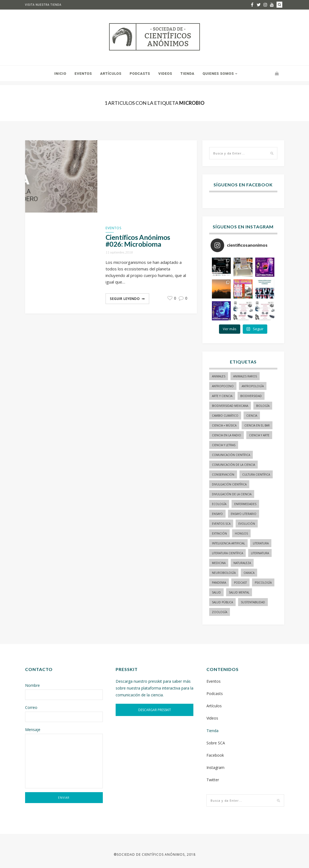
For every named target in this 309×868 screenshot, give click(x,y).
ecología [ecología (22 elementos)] (219, 504)
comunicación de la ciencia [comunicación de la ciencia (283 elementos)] (233, 465)
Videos (165, 73)
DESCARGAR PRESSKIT (154, 710)
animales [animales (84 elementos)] (218, 376)
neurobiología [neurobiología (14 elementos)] (224, 573)
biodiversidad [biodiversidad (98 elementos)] (251, 396)
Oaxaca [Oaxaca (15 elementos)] (249, 573)
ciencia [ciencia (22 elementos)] (251, 415)
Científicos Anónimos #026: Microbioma (138, 240)
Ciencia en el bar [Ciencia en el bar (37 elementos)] (257, 425)
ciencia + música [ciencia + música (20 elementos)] (224, 425)
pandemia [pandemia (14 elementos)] (219, 582)
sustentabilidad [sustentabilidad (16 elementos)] (253, 602)
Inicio (60, 73)
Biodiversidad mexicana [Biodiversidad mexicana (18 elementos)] (230, 406)
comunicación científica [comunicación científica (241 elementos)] (231, 455)
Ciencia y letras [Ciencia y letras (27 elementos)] (223, 445)
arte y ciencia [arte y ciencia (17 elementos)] (222, 396)
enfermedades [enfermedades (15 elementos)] (245, 504)
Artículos (110, 73)
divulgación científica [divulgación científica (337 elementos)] (229, 484)
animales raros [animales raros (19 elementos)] (245, 376)
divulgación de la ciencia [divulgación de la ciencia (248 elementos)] (231, 494)
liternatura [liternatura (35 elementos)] (260, 553)
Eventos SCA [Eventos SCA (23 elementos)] (221, 524)
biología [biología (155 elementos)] (262, 406)
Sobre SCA (215, 742)
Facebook (215, 755)
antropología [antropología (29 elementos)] (253, 386)
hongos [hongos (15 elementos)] (241, 533)
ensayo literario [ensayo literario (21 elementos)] (243, 514)
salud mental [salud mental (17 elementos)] (239, 592)
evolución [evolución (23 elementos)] (246, 524)
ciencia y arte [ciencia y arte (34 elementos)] (259, 435)
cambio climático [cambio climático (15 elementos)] (225, 415)
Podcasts (140, 73)
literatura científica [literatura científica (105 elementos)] (227, 553)
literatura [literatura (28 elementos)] (261, 543)
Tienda (187, 73)
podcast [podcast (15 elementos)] (240, 582)
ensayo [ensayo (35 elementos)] (217, 514)
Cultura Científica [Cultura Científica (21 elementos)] (256, 474)
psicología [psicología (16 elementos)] (263, 582)
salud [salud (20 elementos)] (216, 592)
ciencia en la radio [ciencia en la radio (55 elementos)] (226, 435)
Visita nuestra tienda (43, 4)
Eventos (83, 73)
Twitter (212, 779)
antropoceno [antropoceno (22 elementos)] (223, 386)
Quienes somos (218, 73)
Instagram (215, 767)
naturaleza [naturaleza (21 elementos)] (242, 563)
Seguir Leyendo (125, 298)
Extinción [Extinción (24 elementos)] (219, 533)
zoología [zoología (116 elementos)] (219, 612)
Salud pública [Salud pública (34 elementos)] (222, 602)
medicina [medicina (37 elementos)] (219, 563)
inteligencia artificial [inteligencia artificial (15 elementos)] (228, 543)
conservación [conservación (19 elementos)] (223, 474)
